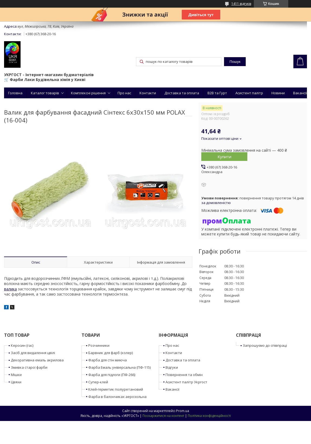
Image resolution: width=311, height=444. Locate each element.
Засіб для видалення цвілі (33, 352)
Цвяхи (16, 382)
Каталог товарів (45, 92)
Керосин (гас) (22, 345)
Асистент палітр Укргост (186, 382)
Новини (278, 92)
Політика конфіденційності (209, 415)
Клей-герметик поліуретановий (115, 389)
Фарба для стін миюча (107, 360)
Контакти (148, 92)
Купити (224, 156)
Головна (15, 92)
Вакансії (300, 92)
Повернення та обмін (184, 374)
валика (10, 288)
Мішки (16, 374)
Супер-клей (98, 382)
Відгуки (172, 367)
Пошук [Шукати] (234, 62)
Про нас (124, 92)
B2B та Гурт (217, 92)
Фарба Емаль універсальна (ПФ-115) (119, 367)
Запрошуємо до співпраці (265, 345)
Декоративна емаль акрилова (37, 360)
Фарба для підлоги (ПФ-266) (111, 374)
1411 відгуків (241, 3)
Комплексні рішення (88, 92)
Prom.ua (182, 411)
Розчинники (98, 345)
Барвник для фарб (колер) (110, 352)
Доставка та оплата (181, 92)
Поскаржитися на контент (163, 415)
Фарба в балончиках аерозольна (117, 396)
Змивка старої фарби (29, 367)
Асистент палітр (249, 92)
